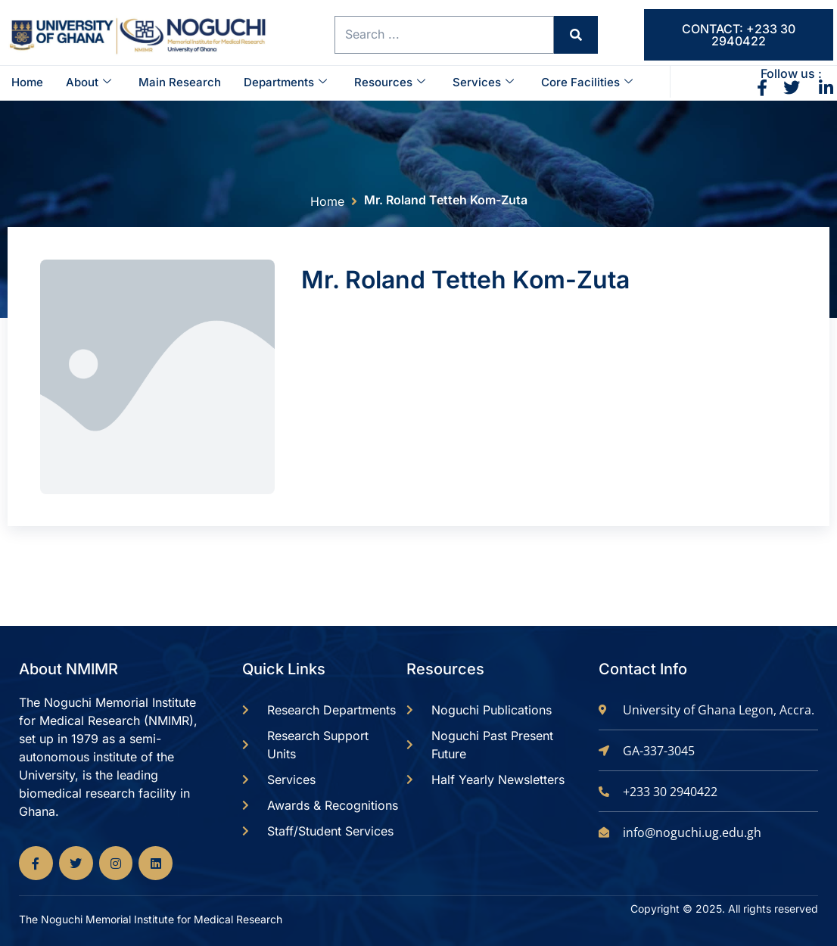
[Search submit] (573, 35)
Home (27, 82)
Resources (389, 82)
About (88, 82)
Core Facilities (587, 82)
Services (483, 82)
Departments (285, 82)
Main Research (179, 82)
